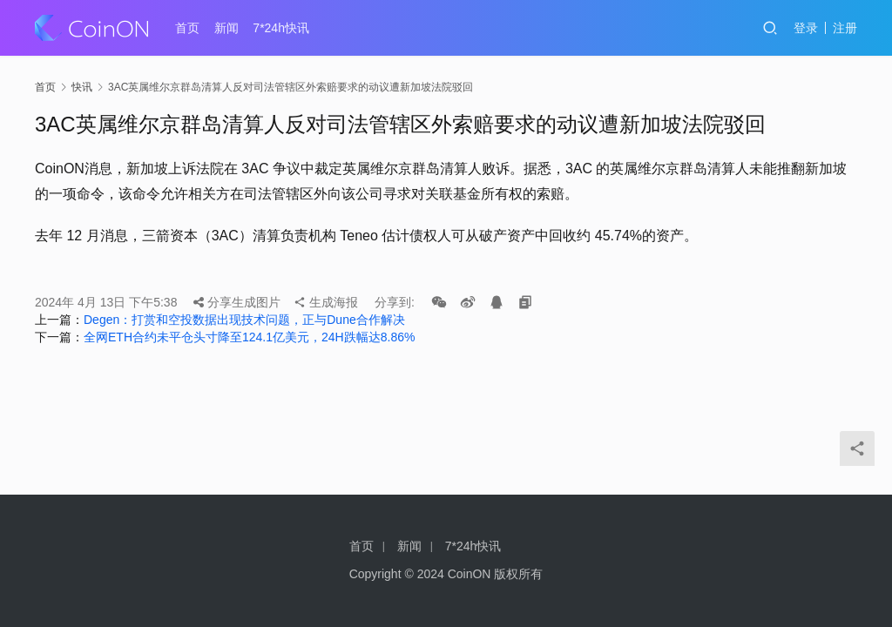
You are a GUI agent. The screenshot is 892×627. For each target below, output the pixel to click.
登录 (806, 28)
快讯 (81, 87)
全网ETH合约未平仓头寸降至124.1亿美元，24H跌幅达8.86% (249, 337)
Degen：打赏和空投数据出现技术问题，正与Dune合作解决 (244, 320)
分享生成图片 (236, 302)
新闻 (226, 28)
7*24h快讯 (281, 28)
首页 (187, 28)
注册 (845, 28)
